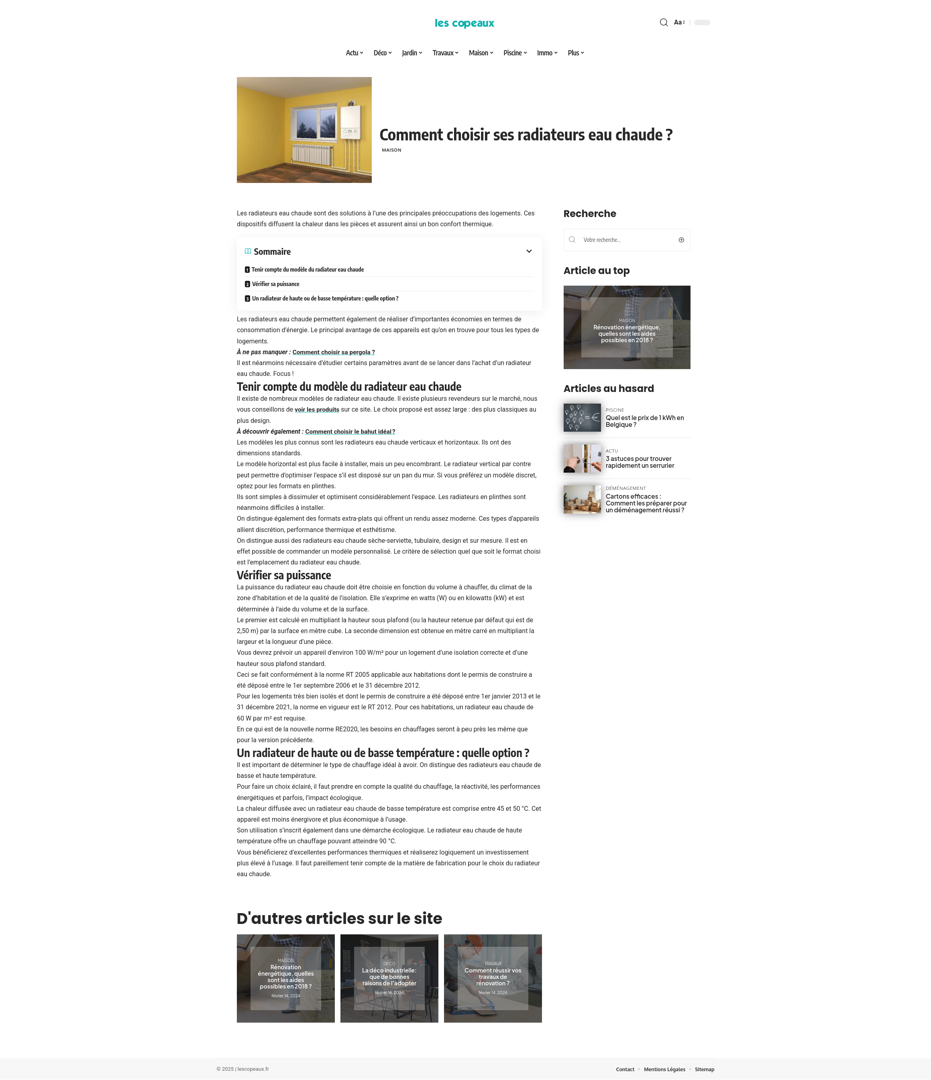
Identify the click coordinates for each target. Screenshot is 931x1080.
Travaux (492, 963)
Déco (389, 963)
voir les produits (318, 409)
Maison (393, 149)
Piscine (614, 410)
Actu (611, 451)
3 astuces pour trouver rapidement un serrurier (637, 462)
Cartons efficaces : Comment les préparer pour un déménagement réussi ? (645, 502)
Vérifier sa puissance (275, 283)
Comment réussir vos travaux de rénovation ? (493, 976)
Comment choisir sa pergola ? (335, 351)
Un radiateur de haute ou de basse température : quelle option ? (325, 298)
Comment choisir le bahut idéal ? (352, 431)
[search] (664, 22)
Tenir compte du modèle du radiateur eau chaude (307, 269)
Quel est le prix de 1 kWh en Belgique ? (642, 421)
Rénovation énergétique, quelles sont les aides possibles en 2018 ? (286, 976)
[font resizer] (679, 22)
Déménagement (624, 488)
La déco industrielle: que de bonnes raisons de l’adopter (389, 976)
